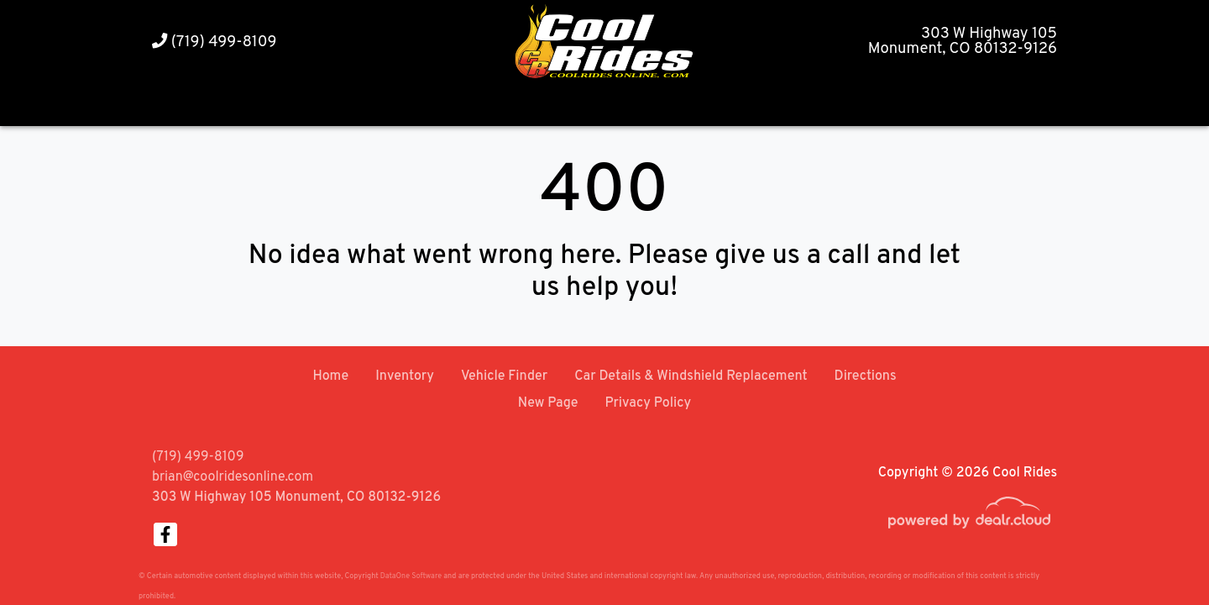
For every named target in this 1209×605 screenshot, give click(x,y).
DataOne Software (411, 576)
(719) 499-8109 (214, 42)
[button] (856, 105)
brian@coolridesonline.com (232, 477)
